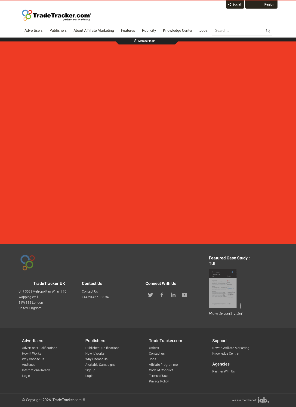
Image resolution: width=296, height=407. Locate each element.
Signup (90, 370)
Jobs (203, 30)
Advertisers (34, 30)
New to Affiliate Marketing (230, 348)
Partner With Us (223, 371)
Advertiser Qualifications (39, 348)
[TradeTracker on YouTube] (184, 294)
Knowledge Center (177, 30)
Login (26, 376)
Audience (28, 364)
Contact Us (90, 291)
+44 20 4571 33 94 (95, 297)
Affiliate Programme (163, 364)
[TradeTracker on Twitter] (150, 294)
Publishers (58, 30)
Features (128, 30)
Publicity (149, 30)
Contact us (157, 353)
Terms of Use (158, 376)
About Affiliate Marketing (94, 30)
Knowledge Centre (225, 353)
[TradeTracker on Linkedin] (173, 294)
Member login (146, 41)
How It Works (31, 353)
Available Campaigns (100, 364)
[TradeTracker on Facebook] (162, 294)
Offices (154, 348)
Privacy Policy (159, 381)
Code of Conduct (161, 370)
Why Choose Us (33, 359)
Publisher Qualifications (102, 348)
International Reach (36, 370)
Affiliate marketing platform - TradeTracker (56, 15)
